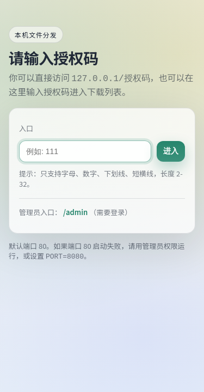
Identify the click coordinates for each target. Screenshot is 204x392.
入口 (26, 128)
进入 (170, 150)
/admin (75, 212)
